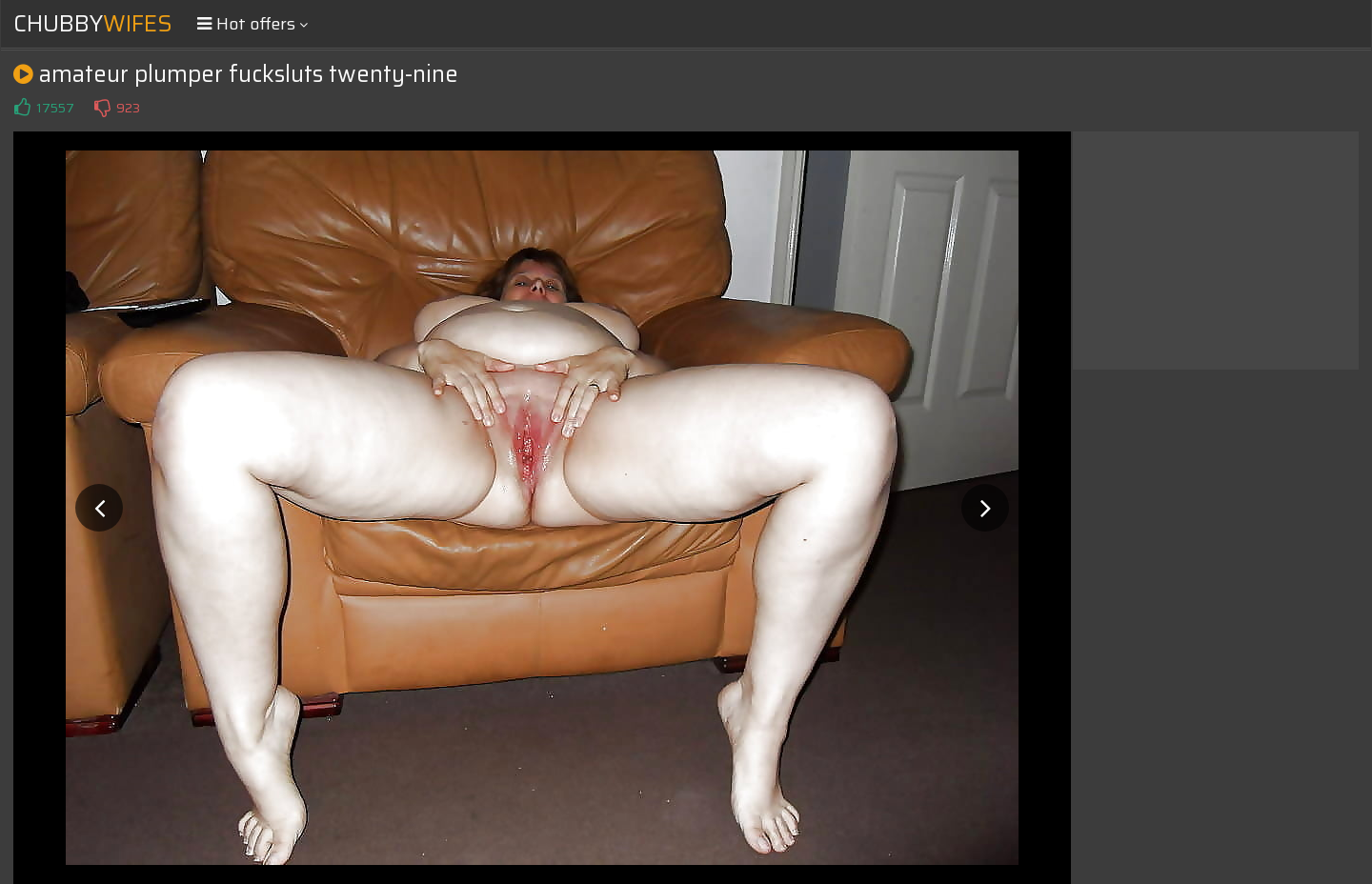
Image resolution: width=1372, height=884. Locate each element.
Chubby (92, 24)
